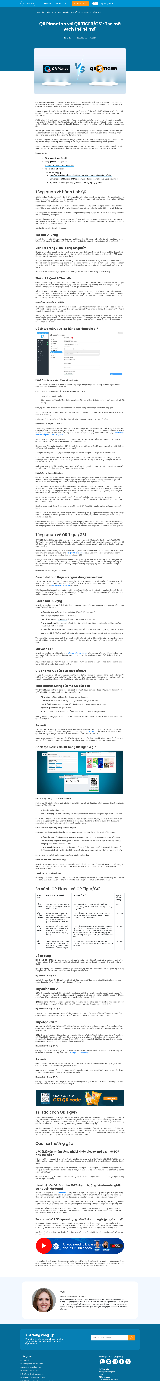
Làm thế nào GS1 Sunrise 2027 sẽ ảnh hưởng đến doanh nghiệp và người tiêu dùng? (84, 179)
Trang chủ (39, 12)
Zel (70, 38)
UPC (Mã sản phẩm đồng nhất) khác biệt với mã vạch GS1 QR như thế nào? (81, 175)
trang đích (62, 619)
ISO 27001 (93, 731)
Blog (49, 12)
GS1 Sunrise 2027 (60, 1193)
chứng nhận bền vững (60, 585)
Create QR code (80, 3)
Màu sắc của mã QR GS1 (78, 653)
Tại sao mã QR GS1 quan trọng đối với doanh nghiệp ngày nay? (76, 182)
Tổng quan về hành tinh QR (56, 158)
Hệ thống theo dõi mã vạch (31, 1363)
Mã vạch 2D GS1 (27, 1360)
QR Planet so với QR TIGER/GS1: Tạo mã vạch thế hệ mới (77, 12)
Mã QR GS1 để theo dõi (29, 1370)
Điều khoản (104, 1377)
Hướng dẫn (104, 1369)
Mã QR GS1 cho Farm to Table (32, 1377)
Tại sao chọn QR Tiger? (54, 169)
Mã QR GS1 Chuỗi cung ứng (31, 1374)
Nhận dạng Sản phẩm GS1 (30, 1367)
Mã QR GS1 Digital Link (75, 553)
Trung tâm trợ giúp (107, 1371)
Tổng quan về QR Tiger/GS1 (56, 161)
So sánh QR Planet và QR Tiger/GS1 (59, 165)
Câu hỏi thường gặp (53, 172)
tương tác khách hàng (79, 1052)
